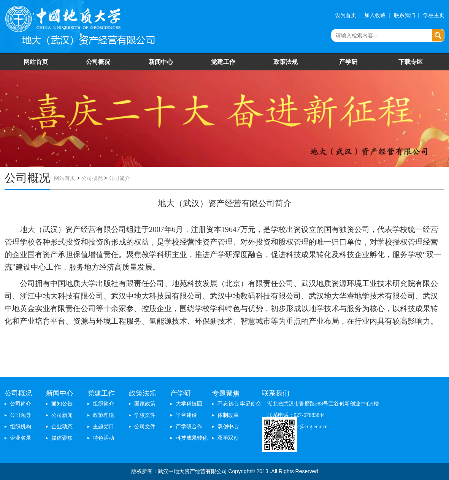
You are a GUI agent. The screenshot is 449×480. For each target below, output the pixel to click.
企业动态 (62, 426)
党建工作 (223, 62)
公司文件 (144, 426)
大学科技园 (189, 404)
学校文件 (144, 415)
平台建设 (186, 415)
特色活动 (103, 438)
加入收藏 (375, 15)
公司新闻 (62, 415)
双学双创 (228, 438)
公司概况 (98, 62)
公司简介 (119, 178)
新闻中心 (161, 62)
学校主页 (433, 15)
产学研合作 (189, 426)
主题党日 (103, 426)
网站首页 (36, 62)
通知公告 (62, 404)
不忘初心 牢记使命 (239, 404)
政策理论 (103, 415)
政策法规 (285, 62)
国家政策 (144, 404)
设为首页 (345, 15)
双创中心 (228, 426)
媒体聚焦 (62, 438)
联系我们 (404, 15)
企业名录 (20, 438)
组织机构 (20, 426)
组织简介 (103, 404)
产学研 (348, 62)
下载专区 (410, 62)
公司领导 (20, 415)
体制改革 (228, 415)
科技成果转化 (192, 438)
